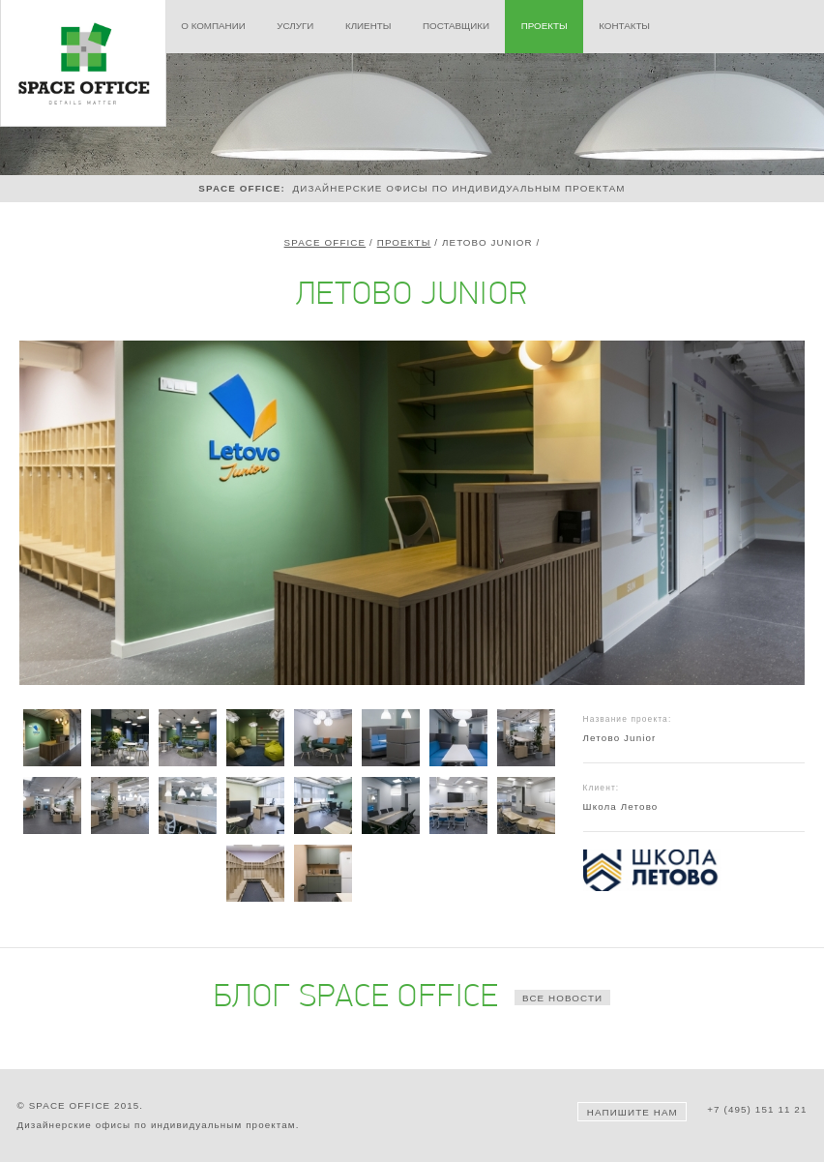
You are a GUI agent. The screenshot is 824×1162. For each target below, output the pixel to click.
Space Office (325, 242)
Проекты (404, 242)
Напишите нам (632, 1112)
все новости (562, 998)
